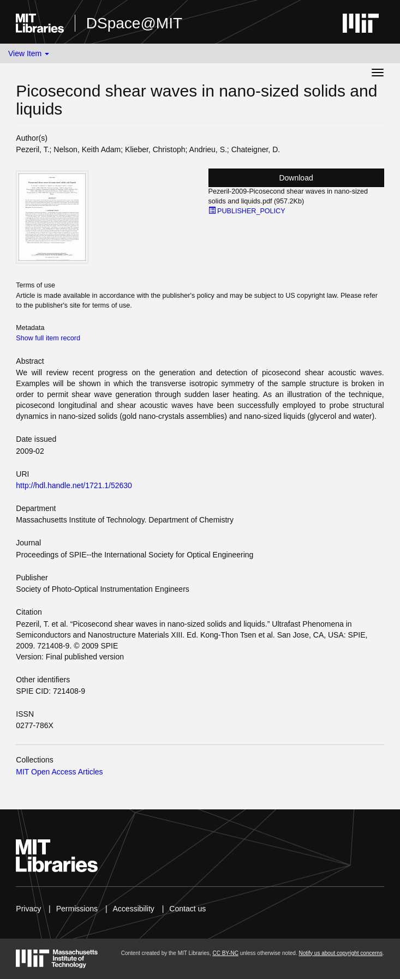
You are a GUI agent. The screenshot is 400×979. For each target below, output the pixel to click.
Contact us (187, 908)
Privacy (28, 908)
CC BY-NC (225, 953)
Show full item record (48, 338)
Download (296, 177)
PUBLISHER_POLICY (246, 211)
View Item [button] (28, 53)
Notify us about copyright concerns (340, 953)
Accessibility (133, 908)
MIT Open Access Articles (59, 771)
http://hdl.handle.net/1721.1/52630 (74, 485)
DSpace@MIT (134, 23)
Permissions (77, 908)
